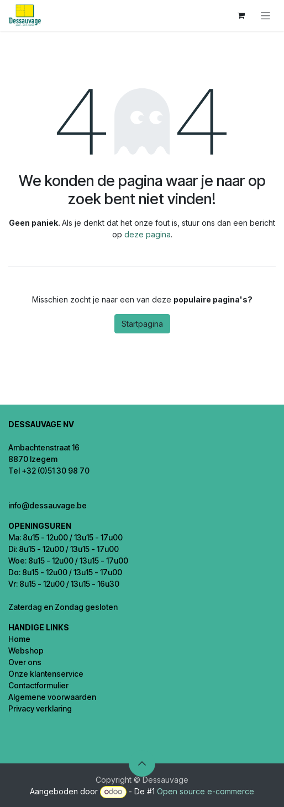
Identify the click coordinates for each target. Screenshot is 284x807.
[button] (142, 763)
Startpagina (142, 323)
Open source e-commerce (205, 791)
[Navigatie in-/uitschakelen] (265, 15)
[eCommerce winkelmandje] (241, 15)
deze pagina (147, 234)
